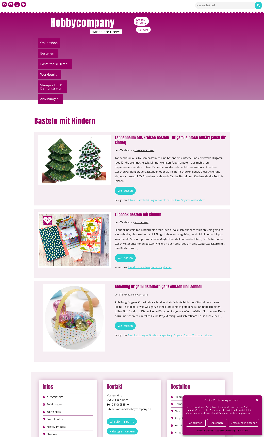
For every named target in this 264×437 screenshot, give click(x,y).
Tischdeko (197, 279)
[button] (257, 400)
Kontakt (219, 20)
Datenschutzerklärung (224, 430)
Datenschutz (136, 428)
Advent (132, 143)
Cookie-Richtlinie (205, 430)
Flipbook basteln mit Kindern (138, 158)
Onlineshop (49, 43)
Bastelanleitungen (147, 143)
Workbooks (132, 43)
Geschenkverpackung (161, 279)
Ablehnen (217, 422)
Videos (208, 279)
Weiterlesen (127, 133)
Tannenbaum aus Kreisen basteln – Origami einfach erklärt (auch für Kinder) (170, 83)
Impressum (242, 430)
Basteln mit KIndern (169, 143)
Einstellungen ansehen (243, 422)
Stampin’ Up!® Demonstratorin (172, 43)
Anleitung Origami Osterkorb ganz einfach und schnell (158, 231)
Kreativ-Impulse (197, 20)
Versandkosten (147, 432)
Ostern (187, 279)
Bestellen (72, 43)
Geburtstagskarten (161, 211)
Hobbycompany (83, 22)
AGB (151, 428)
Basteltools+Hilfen (101, 43)
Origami (185, 143)
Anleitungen (212, 43)
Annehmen (195, 422)
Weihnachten (198, 143)
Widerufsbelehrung (120, 432)
